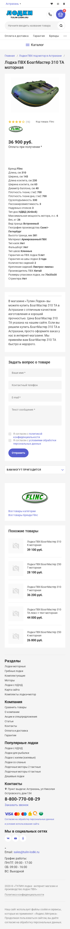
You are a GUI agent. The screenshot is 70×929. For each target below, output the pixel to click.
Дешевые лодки (14, 776)
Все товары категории (22, 511)
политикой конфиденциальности (27, 435)
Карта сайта (12, 689)
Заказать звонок (17, 805)
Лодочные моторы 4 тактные (23, 771)
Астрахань (12, 3)
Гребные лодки (14, 671)
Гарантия (39, 35)
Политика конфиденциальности (24, 894)
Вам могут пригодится (24, 469)
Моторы (10, 680)
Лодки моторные (15, 666)
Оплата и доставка (16, 35)
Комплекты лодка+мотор (20, 694)
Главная (10, 55)
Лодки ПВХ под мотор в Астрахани (40, 55)
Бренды (54, 35)
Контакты (11, 725)
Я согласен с (27, 435)
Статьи (9, 721)
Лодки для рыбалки (17, 752)
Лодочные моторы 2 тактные (23, 766)
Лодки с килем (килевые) (20, 757)
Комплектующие (15, 675)
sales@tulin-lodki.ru (26, 852)
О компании (12, 711)
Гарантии (10, 735)
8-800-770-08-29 (50, 14)
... (65, 35)
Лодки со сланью (15, 762)
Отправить (18, 452)
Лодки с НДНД (14, 685)
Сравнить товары (16, 707)
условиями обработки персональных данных (34, 442)
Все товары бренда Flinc (23, 515)
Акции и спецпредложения (21, 716)
